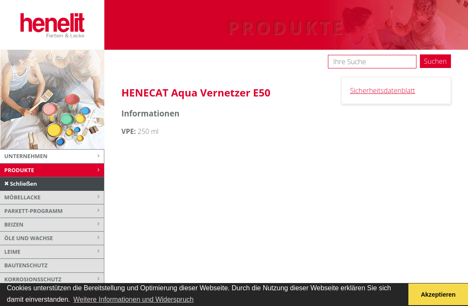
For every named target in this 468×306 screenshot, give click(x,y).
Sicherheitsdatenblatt (382, 90)
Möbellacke (54, 197)
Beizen (54, 224)
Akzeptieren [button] (438, 294)
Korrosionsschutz (54, 279)
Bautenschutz (26, 265)
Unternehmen (54, 156)
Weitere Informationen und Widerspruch (133, 299)
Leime (54, 251)
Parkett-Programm (54, 211)
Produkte (54, 170)
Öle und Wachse (54, 238)
